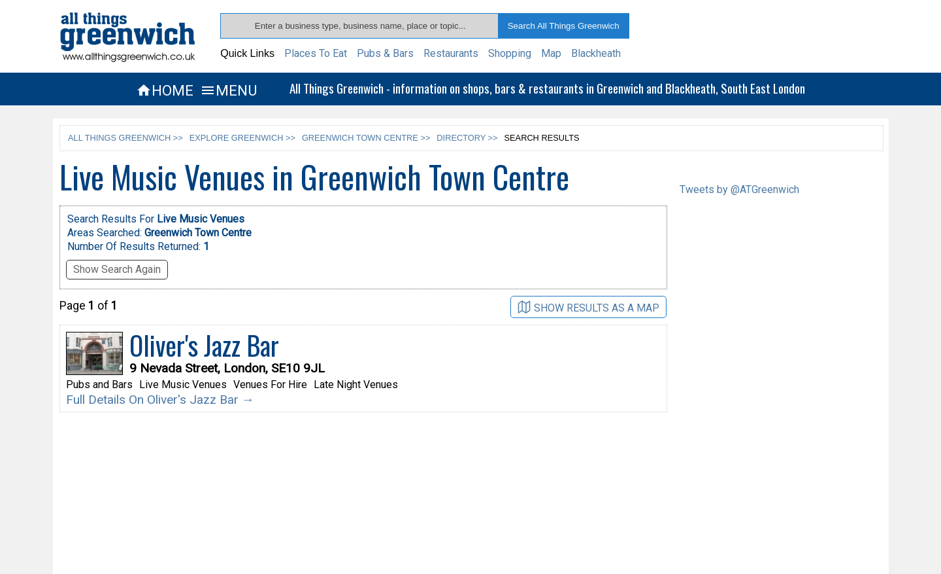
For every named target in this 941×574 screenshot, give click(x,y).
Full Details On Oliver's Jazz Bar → (160, 399)
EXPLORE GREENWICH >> (242, 138)
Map (551, 53)
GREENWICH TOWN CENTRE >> (366, 138)
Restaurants (450, 53)
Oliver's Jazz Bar (204, 345)
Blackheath (596, 53)
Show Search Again (117, 269)
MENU (228, 90)
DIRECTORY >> (467, 138)
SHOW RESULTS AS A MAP (588, 307)
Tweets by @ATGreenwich (739, 189)
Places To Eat (315, 53)
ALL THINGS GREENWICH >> (125, 138)
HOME (164, 90)
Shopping (509, 53)
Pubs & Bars (385, 53)
